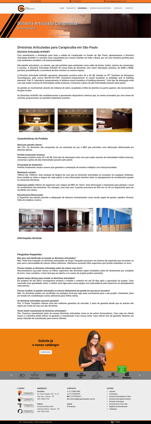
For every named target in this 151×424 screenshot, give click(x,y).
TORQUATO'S (71, 8)
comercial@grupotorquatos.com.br (116, 1)
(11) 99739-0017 (76, 1)
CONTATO (129, 8)
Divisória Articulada (116, 401)
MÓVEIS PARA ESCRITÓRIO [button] (100, 8)
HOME (62, 8)
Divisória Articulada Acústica (120, 399)
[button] (11, 375)
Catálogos (113, 409)
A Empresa (113, 394)
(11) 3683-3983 (36, 1)
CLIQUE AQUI (46, 352)
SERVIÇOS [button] (118, 8)
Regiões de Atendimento (118, 406)
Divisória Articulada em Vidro (120, 396)
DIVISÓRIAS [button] (82, 8)
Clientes (112, 391)
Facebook (71, 406)
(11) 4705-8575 (74, 394)
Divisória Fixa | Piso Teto (118, 404)
